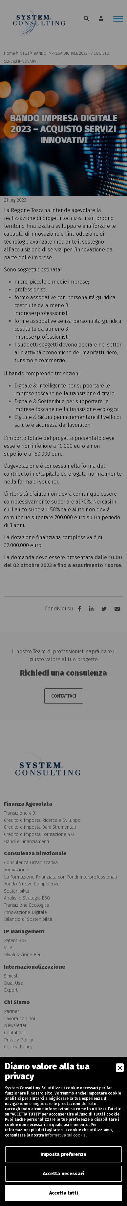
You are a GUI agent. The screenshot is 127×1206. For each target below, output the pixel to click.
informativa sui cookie (65, 1135)
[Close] (120, 1067)
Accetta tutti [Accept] (63, 1193)
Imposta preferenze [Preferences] (63, 1154)
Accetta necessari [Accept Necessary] (63, 1173)
